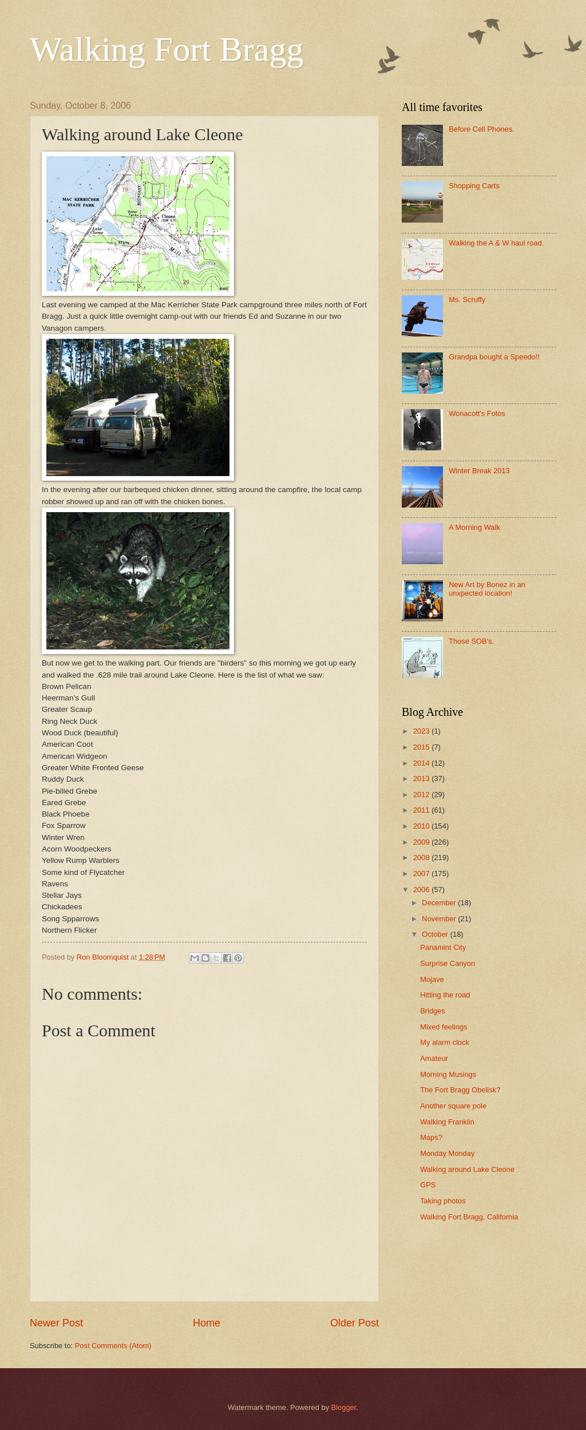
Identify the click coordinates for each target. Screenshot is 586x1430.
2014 (422, 763)
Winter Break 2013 (479, 470)
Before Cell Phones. (481, 129)
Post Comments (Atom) (113, 1345)
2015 (422, 747)
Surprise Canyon (447, 963)
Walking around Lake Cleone (467, 1169)
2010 (422, 826)
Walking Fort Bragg (166, 49)
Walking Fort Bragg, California (469, 1217)
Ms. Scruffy (467, 299)
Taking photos (442, 1201)
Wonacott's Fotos (477, 413)
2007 (422, 873)
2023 (422, 731)
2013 (422, 778)
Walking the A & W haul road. (496, 243)
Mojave (432, 979)
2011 (422, 810)
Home (206, 1323)
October (436, 934)
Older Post (354, 1323)
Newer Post (56, 1323)
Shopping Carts (474, 185)
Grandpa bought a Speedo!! (494, 356)
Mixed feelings (443, 1027)
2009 (422, 842)
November (440, 918)
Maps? (431, 1137)
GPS (427, 1185)
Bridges (432, 1011)
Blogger (344, 1407)
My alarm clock (444, 1042)
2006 (422, 889)
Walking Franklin (447, 1122)
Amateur (434, 1058)
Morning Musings (448, 1074)
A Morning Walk (474, 527)
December (440, 902)
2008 (422, 857)
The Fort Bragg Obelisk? (460, 1090)
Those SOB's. (471, 641)
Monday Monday (447, 1153)
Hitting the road (445, 995)
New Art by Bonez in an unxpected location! (487, 588)
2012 (422, 794)
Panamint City (443, 947)
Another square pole (453, 1106)
